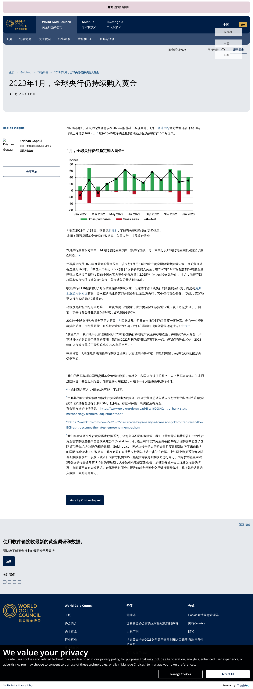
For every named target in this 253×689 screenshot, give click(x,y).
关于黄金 (48, 38)
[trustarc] (243, 685)
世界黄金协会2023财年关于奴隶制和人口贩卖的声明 (157, 642)
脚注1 (112, 230)
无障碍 (131, 614)
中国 (226, 24)
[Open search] (209, 24)
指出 (187, 325)
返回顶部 (244, 523)
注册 (9, 560)
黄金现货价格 (176, 49)
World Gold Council (56, 24)
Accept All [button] (227, 674)
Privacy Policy (25, 685)
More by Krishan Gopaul (85, 499)
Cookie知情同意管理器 (203, 614)
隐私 (191, 631)
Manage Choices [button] (180, 674)
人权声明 (132, 631)
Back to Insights (13, 127)
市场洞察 (42, 71)
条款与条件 (195, 639)
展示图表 (238, 49)
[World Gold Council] (16, 24)
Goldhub (90, 24)
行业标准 (70, 38)
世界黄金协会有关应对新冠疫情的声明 (152, 623)
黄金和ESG (92, 38)
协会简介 (27, 38)
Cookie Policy (10, 685)
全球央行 (163, 127)
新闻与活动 (116, 38)
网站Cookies (197, 623)
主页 (9, 38)
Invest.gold (118, 24)
